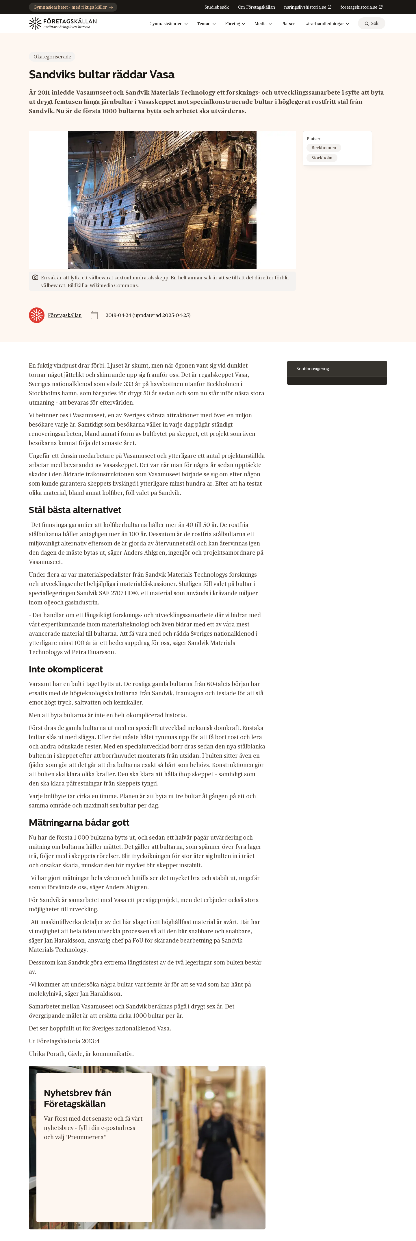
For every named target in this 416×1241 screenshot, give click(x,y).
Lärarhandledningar (326, 24)
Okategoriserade (52, 56)
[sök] (371, 23)
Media (263, 24)
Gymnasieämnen (168, 24)
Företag (235, 24)
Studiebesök (217, 7)
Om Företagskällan (256, 7)
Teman (206, 24)
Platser (288, 24)
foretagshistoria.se (359, 7)
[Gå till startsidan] (62, 23)
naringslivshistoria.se (305, 7)
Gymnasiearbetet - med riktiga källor (73, 7)
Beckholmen (323, 148)
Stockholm (322, 158)
